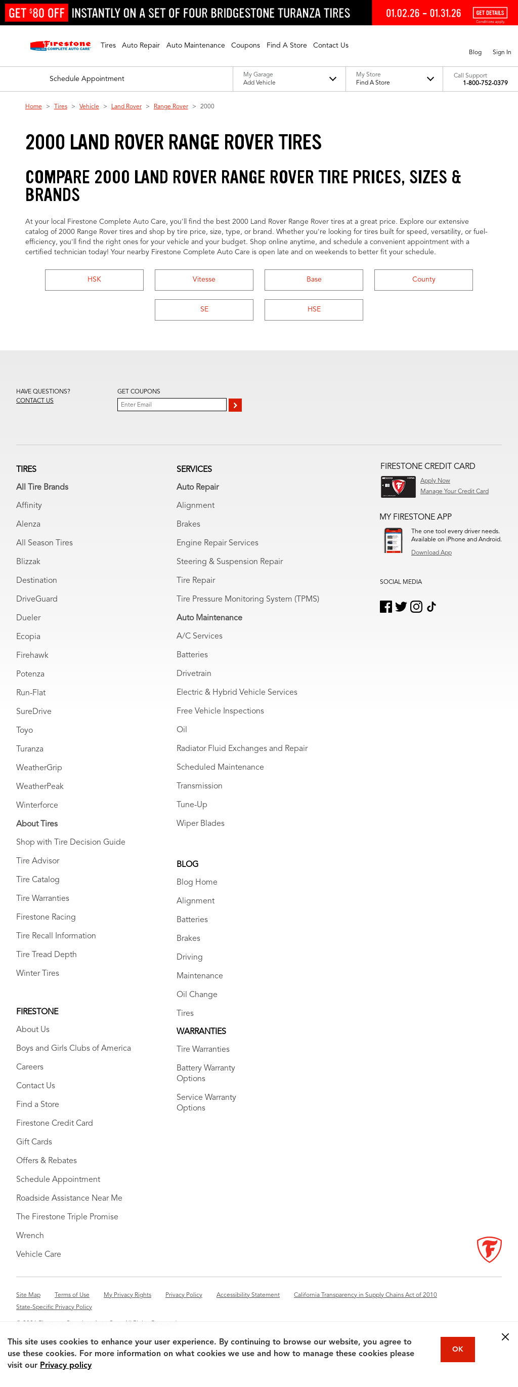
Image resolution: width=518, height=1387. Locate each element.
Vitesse (204, 279)
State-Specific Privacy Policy (54, 1307)
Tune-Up (192, 805)
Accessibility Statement (248, 1295)
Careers (30, 1067)
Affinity (29, 506)
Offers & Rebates (46, 1161)
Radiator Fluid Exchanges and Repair (242, 749)
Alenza (28, 525)
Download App (431, 553)
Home (33, 107)
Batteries (192, 655)
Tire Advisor (37, 861)
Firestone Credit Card (54, 1124)
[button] (108, 46)
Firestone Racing (46, 918)
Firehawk (32, 656)
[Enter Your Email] (172, 404)
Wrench (30, 1236)
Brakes (188, 525)
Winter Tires (37, 974)
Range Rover (171, 107)
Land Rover (126, 107)
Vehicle (89, 107)
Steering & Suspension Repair (230, 562)
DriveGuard (37, 600)
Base (314, 279)
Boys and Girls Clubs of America (73, 1049)
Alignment (195, 506)
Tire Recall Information (56, 936)
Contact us (35, 401)
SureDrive (34, 712)
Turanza (30, 749)
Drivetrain (194, 674)
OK (457, 1349)
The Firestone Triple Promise (67, 1217)
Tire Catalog (38, 880)
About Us (33, 1030)
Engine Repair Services (217, 543)
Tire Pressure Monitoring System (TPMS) (248, 600)
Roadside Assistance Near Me (69, 1199)
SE (204, 309)
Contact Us (35, 1086)
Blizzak (28, 562)
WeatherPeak (40, 787)
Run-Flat (31, 693)
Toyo (24, 731)
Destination (36, 581)
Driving (190, 958)
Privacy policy (66, 1366)
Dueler (28, 618)
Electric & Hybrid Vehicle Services (237, 693)
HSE (314, 309)
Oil (182, 730)
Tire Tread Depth (46, 955)
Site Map (28, 1295)
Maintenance (200, 976)
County (424, 279)
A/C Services (200, 636)
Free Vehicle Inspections (220, 711)
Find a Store (37, 1105)
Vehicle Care (38, 1255)
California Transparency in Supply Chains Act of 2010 (365, 1295)
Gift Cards (34, 1142)
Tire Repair (196, 581)
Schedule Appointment (58, 1180)
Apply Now (435, 481)
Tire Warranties (42, 899)
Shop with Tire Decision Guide (70, 843)
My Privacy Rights (127, 1295)
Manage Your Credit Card (454, 492)
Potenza (30, 674)
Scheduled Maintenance (220, 768)
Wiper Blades (201, 824)
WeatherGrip (39, 768)
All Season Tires (44, 543)
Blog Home (197, 883)
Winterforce (37, 806)
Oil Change (197, 995)
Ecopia (28, 637)
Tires (60, 107)
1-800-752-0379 (485, 84)
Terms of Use (72, 1295)
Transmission (200, 786)
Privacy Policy (183, 1295)
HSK (94, 279)
